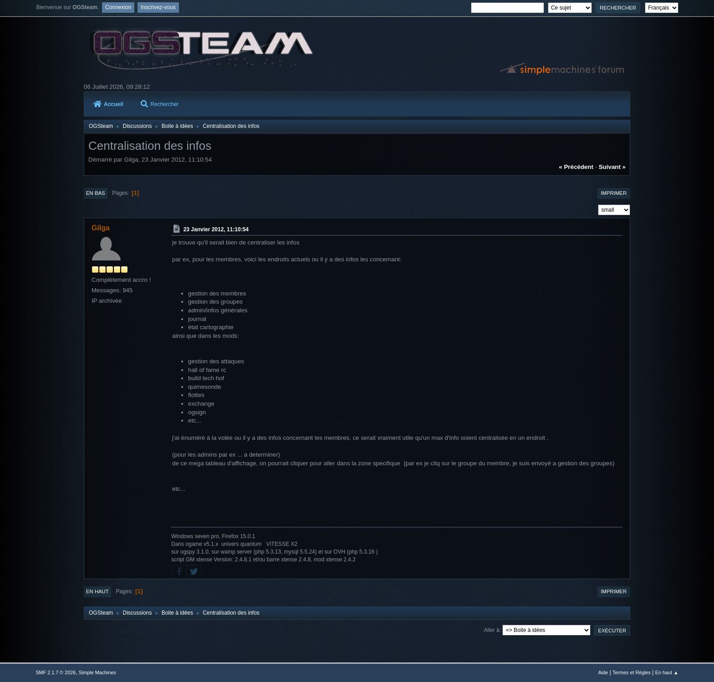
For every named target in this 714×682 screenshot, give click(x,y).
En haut (97, 591)
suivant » (612, 166)
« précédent (576, 166)
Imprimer (614, 193)
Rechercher (159, 104)
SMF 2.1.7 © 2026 (56, 672)
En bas (95, 193)
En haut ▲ (666, 672)
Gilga (101, 228)
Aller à (492, 630)
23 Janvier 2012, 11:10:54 (216, 229)
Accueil (108, 104)
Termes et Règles (631, 672)
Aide (603, 672)
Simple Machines (97, 672)
